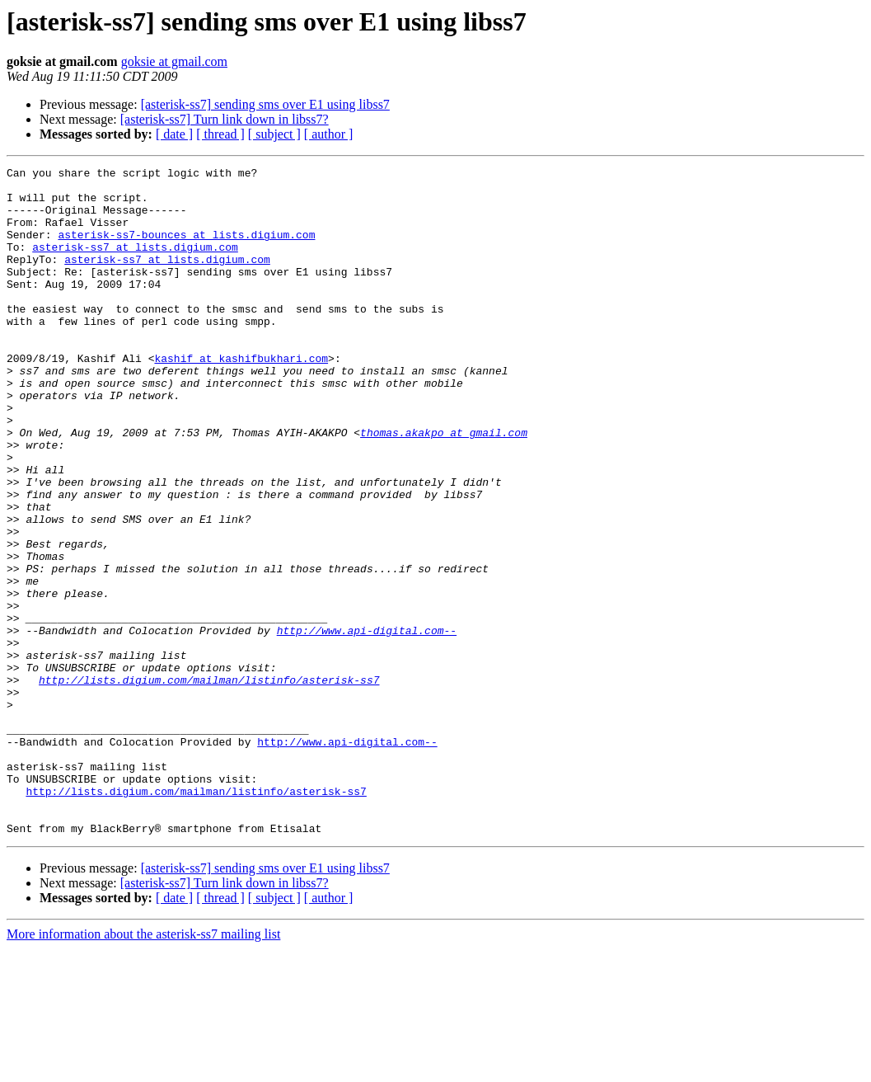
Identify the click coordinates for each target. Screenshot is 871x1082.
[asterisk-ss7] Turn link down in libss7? (224, 119)
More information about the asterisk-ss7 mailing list (143, 1068)
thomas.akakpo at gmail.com (443, 486)
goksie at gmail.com (174, 61)
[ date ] (174, 134)
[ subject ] (274, 134)
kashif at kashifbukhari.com (241, 397)
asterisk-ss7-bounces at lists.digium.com (186, 249)
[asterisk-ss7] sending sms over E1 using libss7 (265, 104)
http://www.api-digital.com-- (367, 724)
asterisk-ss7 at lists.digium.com (135, 263)
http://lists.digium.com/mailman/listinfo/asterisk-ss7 (209, 783)
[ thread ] (220, 134)
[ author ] (329, 134)
